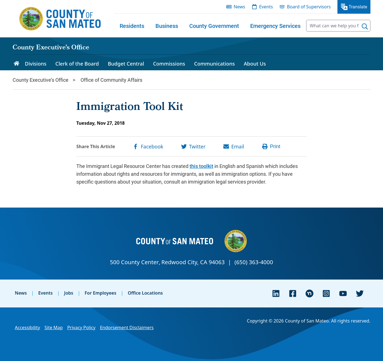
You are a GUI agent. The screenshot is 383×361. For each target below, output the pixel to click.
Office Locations (145, 293)
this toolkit (201, 166)
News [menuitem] (239, 7)
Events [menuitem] (266, 7)
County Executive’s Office (51, 48)
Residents (132, 25)
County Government (214, 25)
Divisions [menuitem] (35, 63)
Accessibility (27, 327)
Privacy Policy (81, 327)
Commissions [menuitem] (169, 63)
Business (166, 25)
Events (45, 293)
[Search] (364, 26)
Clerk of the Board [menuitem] (77, 63)
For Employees (100, 293)
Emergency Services (275, 25)
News (21, 293)
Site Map (53, 327)
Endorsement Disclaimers (126, 327)
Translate (358, 6)
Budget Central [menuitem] (126, 63)
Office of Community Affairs (111, 79)
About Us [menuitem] (255, 63)
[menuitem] (132, 25)
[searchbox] (338, 26)
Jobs (68, 293)
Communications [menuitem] (214, 63)
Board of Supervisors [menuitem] (309, 7)
